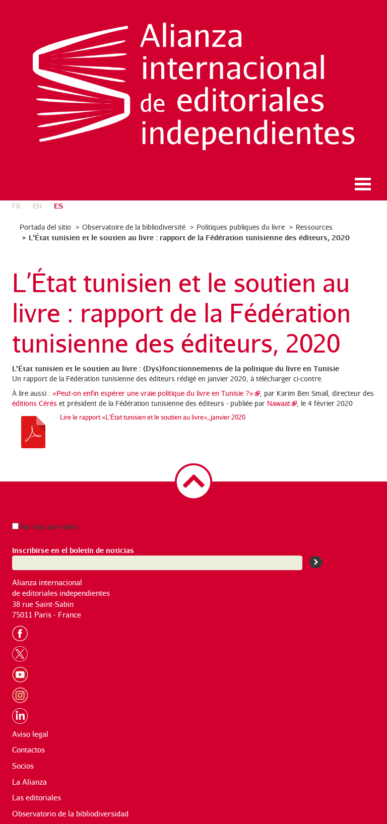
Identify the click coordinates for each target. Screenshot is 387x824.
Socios (23, 766)
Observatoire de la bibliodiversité (133, 227)
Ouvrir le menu (363, 184)
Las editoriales (36, 797)
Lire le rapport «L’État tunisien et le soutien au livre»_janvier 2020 (152, 417)
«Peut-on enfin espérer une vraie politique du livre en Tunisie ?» (152, 393)
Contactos (28, 749)
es (58, 205)
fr (16, 205)
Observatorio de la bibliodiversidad (70, 813)
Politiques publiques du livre (241, 227)
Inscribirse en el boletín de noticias (73, 550)
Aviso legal (30, 734)
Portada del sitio (45, 227)
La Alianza (29, 782)
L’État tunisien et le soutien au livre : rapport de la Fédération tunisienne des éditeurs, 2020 (189, 237)
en (37, 205)
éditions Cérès (34, 403)
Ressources (314, 227)
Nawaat (278, 403)
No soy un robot (45, 526)
